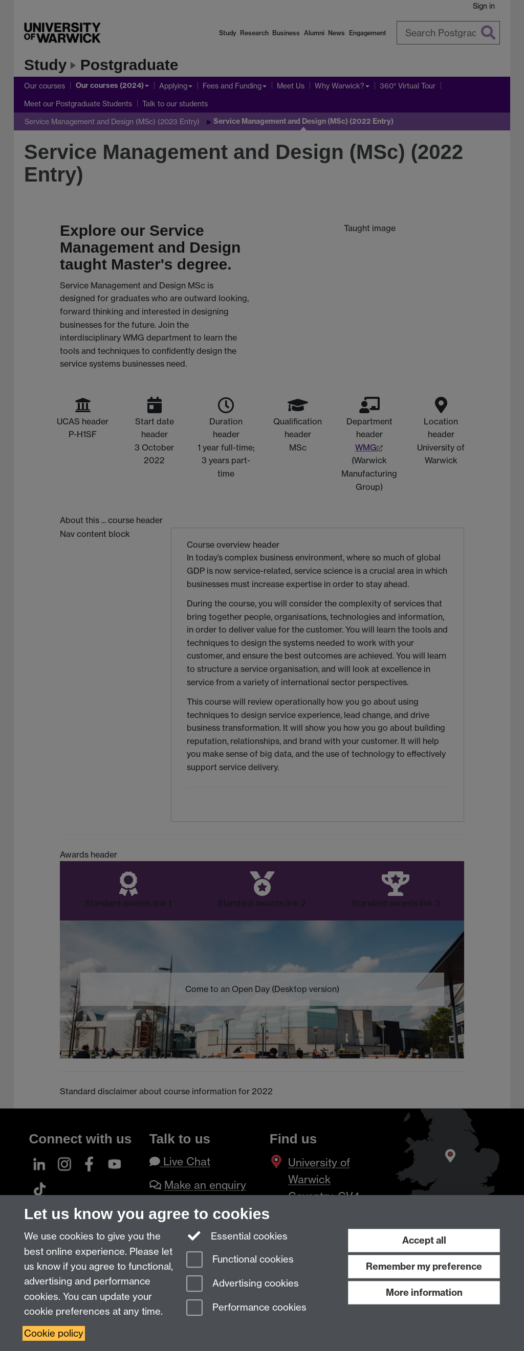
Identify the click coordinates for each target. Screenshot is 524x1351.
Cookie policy (53, 1333)
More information (424, 1292)
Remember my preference (424, 1266)
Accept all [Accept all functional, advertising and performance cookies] (424, 1240)
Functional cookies (240, 1260)
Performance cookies (246, 1308)
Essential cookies (237, 1235)
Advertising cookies (242, 1284)
